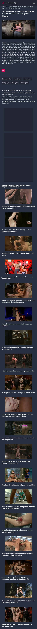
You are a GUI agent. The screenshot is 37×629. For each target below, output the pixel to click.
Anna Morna (18, 79)
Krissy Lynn (6, 83)
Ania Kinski (27, 79)
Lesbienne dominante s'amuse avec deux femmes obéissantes (18, 102)
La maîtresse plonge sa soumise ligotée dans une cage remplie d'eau (18, 93)
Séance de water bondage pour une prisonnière (17, 97)
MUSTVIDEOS (9, 3)
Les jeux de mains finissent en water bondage (16, 90)
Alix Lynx (15, 83)
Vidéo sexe (4, 7)
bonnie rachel (6, 79)
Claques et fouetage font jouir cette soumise (16, 99)
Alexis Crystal (24, 83)
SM (10, 7)
